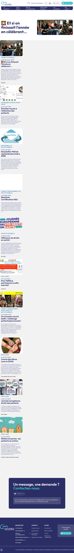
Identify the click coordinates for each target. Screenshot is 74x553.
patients (16, 457)
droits (2, 256)
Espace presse (35, 530)
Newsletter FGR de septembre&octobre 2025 (11, 150)
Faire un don (67, 3)
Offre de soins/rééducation (30, 8)
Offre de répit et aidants (43, 8)
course (2, 376)
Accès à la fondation (35, 3)
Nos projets (67, 8)
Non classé (5, 276)
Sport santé (5, 310)
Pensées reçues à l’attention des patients (11, 106)
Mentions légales (48, 530)
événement (3, 82)
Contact (57, 3)
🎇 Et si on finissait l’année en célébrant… (11, 62)
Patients (12, 102)
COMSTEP (72, 549)
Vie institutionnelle (8, 57)
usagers (5, 414)
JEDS (4, 256)
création (7, 457)
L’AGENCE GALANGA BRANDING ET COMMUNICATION (49, 549)
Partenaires (5, 102)
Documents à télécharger (34, 534)
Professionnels (12, 191)
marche (2, 288)
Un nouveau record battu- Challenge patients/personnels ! (11, 314)
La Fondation (6, 8)
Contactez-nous (20, 493)
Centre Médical (18, 8)
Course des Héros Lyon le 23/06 (11, 358)
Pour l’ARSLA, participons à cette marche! (11, 274)
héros (9, 376)
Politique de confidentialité (47, 536)
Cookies (46, 533)
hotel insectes (12, 457)
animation (3, 457)
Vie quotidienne (57, 8)
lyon (11, 376)
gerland (5, 376)
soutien (14, 376)
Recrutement (47, 528)
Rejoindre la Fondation (37, 537)
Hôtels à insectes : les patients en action (11, 437)
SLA (5, 288)
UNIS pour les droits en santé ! (11, 237)
